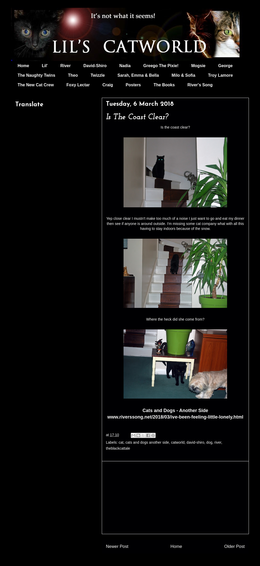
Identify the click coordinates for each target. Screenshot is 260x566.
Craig (107, 85)
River (65, 65)
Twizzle (98, 75)
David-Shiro (95, 65)
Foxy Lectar (78, 85)
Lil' (44, 65)
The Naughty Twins (36, 75)
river (217, 442)
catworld (177, 442)
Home (23, 65)
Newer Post (117, 546)
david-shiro (195, 442)
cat (121, 442)
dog (209, 442)
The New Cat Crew (36, 85)
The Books (164, 85)
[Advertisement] (175, 497)
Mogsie (198, 65)
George (225, 65)
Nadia (125, 65)
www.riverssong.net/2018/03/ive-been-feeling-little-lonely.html (175, 417)
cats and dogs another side (147, 442)
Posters (133, 85)
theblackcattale (118, 448)
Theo (73, 75)
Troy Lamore (220, 75)
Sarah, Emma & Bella (138, 75)
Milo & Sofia (184, 75)
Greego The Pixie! (160, 65)
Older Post (234, 546)
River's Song (200, 85)
